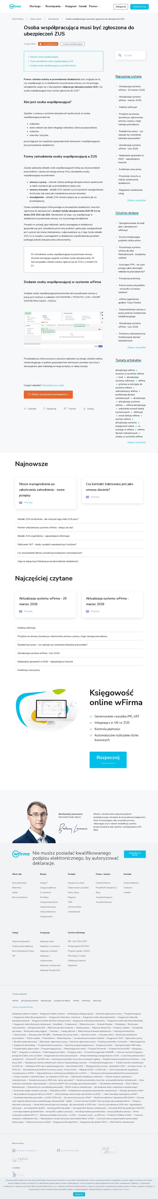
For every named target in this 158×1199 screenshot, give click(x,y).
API (13, 956)
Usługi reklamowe (48, 911)
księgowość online (125, 426)
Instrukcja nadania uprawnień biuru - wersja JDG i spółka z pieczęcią (43, 1111)
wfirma (141, 380)
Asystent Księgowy (104, 897)
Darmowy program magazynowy (79, 1045)
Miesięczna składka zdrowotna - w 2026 (58, 1115)
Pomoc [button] (93, 6)
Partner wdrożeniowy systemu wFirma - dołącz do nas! (45, 527)
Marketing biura (64, 1038)
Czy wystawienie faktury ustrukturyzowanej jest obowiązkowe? (49, 553)
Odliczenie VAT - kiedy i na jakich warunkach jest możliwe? (47, 544)
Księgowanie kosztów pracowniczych (60, 1055)
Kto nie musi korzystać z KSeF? (77, 1097)
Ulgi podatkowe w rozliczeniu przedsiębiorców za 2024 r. (62, 1073)
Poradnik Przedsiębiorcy (106, 887)
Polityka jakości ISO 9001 (78, 946)
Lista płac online (106, 1034)
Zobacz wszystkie (136, 200)
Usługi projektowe (48, 887)
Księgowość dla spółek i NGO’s (93, 1122)
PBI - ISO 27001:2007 (77, 941)
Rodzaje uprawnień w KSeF (131, 1090)
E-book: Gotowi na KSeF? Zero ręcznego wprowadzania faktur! (102, 1101)
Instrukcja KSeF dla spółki (58, 1108)
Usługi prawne (46, 916)
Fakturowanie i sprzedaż (78, 887)
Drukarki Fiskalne (104, 1024)
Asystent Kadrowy (104, 902)
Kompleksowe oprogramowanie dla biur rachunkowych (93, 1090)
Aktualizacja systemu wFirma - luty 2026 (38, 653)
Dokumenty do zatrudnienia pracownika (45, 1087)
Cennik (83, 6)
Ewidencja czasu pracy (129, 169)
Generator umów (88, 1034)
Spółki (15, 892)
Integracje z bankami (48, 951)
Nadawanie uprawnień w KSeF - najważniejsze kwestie (131, 159)
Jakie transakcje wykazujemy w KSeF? (121, 1094)
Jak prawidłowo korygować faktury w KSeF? (33, 1094)
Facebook (128, 887)
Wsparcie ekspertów (21, 941)
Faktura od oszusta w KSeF (38, 1122)
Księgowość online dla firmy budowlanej (125, 1020)
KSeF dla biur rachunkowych (122, 1122)
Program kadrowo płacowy (50, 1045)
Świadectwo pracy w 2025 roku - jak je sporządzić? (51, 1080)
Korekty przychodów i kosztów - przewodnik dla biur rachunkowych (107, 1080)
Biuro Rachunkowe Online (23, 951)
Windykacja (120, 1024)
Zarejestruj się (139, 6)
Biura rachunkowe (19, 897)
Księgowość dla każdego (24, 1045)
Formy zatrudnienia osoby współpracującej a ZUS (51, 61)
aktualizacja (139, 398)
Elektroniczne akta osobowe (60, 1027)
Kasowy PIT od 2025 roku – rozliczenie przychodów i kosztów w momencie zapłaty (63, 1059)
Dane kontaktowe (131, 883)
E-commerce (45, 892)
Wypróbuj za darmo (135, 854)
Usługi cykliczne (68, 1031)
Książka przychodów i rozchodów (112, 1041)
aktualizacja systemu (126, 422)
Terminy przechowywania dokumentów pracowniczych (114, 1073)
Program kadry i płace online (26, 1048)
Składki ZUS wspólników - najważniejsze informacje (43, 536)
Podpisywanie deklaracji (22, 946)
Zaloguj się (121, 6)
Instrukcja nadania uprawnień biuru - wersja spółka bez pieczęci (103, 1111)
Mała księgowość (137, 1041)
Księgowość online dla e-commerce (64, 1017)
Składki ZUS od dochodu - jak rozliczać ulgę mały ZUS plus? (47, 519)
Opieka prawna (82, 1027)
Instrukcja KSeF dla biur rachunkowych (89, 1108)
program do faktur (62, 1000)
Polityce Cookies (123, 1189)
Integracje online (47, 941)
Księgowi (70, 6)
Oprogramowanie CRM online (128, 1045)
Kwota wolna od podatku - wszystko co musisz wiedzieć (131, 289)
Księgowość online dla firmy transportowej (51, 1020)
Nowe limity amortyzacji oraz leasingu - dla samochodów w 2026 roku (65, 1104)
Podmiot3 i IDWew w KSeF (119, 1115)
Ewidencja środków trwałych (24, 1014)
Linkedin (127, 892)
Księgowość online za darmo (52, 1014)
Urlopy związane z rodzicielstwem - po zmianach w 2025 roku (41, 1076)
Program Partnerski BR (119, 1048)
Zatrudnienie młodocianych (111, 1083)
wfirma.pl (138, 412)
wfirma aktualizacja (136, 405)
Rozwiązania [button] (53, 6)
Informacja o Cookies (77, 956)
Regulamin (72, 965)
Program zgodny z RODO (79, 951)
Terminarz (54, 1031)
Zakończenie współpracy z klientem (87, 1076)
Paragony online (75, 1052)
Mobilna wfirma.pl (127, 107)
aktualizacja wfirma (125, 370)
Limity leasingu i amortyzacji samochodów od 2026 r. (78, 1094)
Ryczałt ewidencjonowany (25, 1041)
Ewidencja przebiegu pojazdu (80, 1014)
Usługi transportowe (49, 902)
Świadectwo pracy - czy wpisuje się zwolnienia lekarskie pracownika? (130, 135)
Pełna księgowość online (75, 1048)
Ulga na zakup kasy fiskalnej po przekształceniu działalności (47, 561)
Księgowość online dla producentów (89, 1020)
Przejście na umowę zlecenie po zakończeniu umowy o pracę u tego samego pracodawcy (62, 636)
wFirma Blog (17, 19)
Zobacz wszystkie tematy (22, 1007)
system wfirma (123, 419)
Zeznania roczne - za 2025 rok (91, 1115)
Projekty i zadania (121, 1027)
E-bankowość (71, 1024)
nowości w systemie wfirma (129, 373)
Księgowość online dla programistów (30, 1017)
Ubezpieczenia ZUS (36, 1027)
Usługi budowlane (48, 907)
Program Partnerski (97, 1048)
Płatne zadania (33, 1038)
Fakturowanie (20, 1034)
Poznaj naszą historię (129, 278)
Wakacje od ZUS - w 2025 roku (92, 1069)
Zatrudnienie (53, 19)
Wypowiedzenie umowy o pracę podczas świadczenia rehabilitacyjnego (132, 313)
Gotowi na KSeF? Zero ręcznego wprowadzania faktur (73, 1083)
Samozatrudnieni (19, 883)
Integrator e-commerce (50, 946)
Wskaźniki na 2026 (58, 1090)
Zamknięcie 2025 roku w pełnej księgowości (44, 1066)
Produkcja (44, 897)
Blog (98, 892)
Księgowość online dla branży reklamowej (32, 1024)
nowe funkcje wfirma (129, 415)
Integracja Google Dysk (50, 970)
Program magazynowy (51, 1048)
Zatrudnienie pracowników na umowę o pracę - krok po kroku (49, 1069)
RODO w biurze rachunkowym (78, 1087)
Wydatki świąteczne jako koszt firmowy (121, 1059)
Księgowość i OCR (115, 1038)
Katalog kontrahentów (124, 1031)
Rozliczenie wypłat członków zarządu (30, 1090)
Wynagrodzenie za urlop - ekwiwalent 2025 (105, 1066)
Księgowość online (76, 883)
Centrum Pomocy (103, 883)
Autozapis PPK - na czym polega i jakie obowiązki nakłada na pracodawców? (131, 268)
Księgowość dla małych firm (65, 1122)
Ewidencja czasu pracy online (65, 1034)
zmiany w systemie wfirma (128, 436)
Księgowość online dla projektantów (99, 1017)
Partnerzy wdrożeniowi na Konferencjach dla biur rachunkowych (131, 337)
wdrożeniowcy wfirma (126, 391)
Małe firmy (16, 887)
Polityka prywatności (77, 960)
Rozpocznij (108, 760)
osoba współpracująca (72, 44)
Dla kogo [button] (35, 6)
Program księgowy (132, 1014)
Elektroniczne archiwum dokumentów (94, 1031)
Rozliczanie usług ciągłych (35, 1031)
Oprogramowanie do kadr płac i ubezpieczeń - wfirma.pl (131, 227)
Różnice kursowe (87, 1024)
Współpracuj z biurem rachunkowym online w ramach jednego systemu (56, 1062)
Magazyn (72, 897)
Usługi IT (44, 883)
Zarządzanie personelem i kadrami (89, 1038)
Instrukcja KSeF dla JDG (34, 1108)
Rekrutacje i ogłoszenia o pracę (54, 1041)
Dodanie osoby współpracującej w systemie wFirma (53, 65)
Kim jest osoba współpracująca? (44, 57)
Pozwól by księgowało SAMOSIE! (99, 1052)
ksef (121, 377)
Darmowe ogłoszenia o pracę (109, 1014)
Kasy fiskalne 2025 (74, 1066)
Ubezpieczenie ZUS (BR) (39, 1034)
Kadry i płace (35, 19)
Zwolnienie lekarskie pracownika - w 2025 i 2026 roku (37, 1097)
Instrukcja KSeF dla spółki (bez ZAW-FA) (126, 1108)
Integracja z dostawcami (50, 965)
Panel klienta (48, 1038)
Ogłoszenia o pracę (133, 1038)
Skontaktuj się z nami (53, 385)
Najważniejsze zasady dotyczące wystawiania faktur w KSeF (68, 1118)
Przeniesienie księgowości (101, 1062)
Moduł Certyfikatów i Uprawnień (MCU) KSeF (114, 1097)
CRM (70, 902)
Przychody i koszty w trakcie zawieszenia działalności (129, 180)
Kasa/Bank (57, 1024)
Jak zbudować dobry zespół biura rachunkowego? (116, 1087)
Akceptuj (79, 1194)
